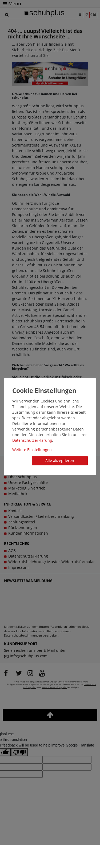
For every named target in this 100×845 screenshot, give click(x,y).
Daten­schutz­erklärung (32, 440)
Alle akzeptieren (59, 460)
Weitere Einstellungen (32, 449)
